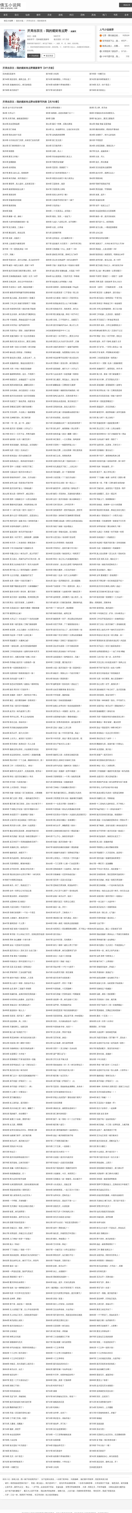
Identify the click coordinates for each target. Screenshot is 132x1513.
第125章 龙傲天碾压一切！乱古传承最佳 (19, 336)
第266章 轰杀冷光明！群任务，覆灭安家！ (20, 592)
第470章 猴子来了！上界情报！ (102, 961)
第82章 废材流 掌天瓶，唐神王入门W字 (62, 254)
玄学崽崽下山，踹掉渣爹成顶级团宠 (111, 41)
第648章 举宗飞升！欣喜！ (100, 1288)
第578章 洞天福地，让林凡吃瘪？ (16, 1163)
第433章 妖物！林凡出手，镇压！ (59, 896)
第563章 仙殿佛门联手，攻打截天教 (17, 1135)
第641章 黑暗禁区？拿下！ (13, 1277)
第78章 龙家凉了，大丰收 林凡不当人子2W (106, 244)
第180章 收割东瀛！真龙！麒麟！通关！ (62, 434)
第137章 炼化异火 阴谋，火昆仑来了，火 (19, 358)
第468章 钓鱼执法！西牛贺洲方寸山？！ (19, 961)
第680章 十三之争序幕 (55, 1347)
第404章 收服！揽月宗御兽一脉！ (59, 842)
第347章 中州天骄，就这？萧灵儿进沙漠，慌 (64, 738)
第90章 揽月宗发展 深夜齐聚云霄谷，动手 (19, 271)
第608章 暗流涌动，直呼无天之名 (16, 1217)
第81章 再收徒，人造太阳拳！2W (102, 249)
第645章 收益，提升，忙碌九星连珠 (60, 1282)
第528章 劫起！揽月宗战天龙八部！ (60, 1070)
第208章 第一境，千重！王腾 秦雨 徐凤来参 (107, 483)
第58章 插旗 (7, 211)
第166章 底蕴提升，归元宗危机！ (102, 407)
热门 (104, 15)
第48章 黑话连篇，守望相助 (100, 189)
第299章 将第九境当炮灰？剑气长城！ (61, 651)
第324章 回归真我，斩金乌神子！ (102, 695)
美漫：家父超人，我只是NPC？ (44, 1483)
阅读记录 (126, 5)
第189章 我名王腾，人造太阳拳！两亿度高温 (64, 450)
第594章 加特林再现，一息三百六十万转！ (63, 1190)
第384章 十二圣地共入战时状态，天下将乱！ (107, 804)
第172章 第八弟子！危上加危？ (102, 418)
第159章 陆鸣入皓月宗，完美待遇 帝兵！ (62, 396)
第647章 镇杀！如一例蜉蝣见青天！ (17, 1288)
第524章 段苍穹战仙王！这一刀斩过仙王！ (20, 1065)
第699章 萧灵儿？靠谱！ (99, 1380)
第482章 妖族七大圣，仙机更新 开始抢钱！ (106, 983)
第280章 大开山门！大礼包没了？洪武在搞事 (21, 619)
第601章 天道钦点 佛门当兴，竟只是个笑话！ (107, 1201)
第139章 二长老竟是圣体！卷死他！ (103, 358)
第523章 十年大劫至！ (98, 1059)
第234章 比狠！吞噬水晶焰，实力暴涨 (61, 532)
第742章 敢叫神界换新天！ (100, 79)
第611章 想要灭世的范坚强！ (14, 1222)
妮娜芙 (73, 31)
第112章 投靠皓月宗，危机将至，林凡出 (62, 309)
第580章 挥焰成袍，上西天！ (101, 1163)
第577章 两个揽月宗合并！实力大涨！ (104, 1157)
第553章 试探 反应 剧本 (98, 1114)
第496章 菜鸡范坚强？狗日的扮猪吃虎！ (62, 1010)
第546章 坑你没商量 (54, 1103)
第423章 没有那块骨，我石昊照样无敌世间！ (107, 874)
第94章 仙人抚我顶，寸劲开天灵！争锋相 (62, 276)
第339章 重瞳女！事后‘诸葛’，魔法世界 (105, 722)
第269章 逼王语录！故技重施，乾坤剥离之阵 (21, 597)
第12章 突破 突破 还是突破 (100, 124)
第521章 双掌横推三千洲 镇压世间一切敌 (19, 1059)
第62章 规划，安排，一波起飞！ (59, 216)
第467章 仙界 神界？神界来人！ (102, 956)
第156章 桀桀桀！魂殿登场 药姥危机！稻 (62, 390)
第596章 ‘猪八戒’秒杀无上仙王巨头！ (17, 1195)
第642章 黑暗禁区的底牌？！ (57, 1277)
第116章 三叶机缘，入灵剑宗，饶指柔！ (105, 314)
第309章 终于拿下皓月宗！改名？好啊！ (105, 668)
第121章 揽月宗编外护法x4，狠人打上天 (62, 325)
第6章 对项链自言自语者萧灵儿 (102, 113)
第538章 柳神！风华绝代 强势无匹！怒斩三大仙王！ (109, 1086)
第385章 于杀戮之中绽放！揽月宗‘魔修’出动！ (21, 809)
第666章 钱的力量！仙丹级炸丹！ (102, 1320)
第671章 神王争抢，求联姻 (57, 1331)
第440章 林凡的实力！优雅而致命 (102, 907)
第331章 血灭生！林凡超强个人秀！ (17, 711)
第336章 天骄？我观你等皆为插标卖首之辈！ (107, 717)
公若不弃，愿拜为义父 (14, 1487)
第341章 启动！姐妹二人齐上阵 (58, 728)
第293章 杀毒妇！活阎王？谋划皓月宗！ (62, 641)
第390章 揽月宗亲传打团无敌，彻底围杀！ (106, 815)
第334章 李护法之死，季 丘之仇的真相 (18, 717)
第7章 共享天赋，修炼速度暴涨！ (16, 118)
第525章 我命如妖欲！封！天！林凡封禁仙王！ (65, 1065)
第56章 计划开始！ (53, 205)
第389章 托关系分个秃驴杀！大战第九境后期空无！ (66, 815)
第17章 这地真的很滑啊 (55, 135)
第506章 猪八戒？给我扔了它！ (15, 1032)
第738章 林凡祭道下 (11, 90)
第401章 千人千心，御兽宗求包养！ (60, 836)
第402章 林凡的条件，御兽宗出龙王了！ (105, 836)
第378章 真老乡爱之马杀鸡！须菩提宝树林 (106, 793)
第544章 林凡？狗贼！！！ (100, 1097)
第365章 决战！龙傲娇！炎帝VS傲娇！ (61, 771)
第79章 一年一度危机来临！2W (15, 249)
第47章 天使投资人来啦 (55, 189)
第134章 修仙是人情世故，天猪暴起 (17, 352)
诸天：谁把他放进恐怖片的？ (17, 1483)
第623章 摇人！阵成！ (12, 1244)
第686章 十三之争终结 (55, 1358)
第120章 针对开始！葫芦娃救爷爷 (16, 325)
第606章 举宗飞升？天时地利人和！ (60, 1212)
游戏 (60, 15)
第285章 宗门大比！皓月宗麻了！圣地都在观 (107, 624)
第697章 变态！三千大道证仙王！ (16, 1380)
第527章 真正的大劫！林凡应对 (15, 1070)
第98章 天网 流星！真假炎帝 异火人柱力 (105, 282)
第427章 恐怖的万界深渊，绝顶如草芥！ (62, 885)
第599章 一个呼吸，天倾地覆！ (15, 1201)
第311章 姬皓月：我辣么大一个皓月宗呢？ (63, 673)
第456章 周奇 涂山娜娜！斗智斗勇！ (17, 940)
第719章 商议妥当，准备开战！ (58, 1418)
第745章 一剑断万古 (97, 74)
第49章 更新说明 (9, 195)
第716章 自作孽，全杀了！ (57, 1413)
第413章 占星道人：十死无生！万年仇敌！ (63, 858)
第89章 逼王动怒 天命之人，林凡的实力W (106, 265)
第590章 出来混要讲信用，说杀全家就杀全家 (21, 1184)
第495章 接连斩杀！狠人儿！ (14, 1010)
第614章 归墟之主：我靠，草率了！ (17, 1228)
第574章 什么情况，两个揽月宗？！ (103, 1152)
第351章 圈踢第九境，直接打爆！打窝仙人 (106, 744)
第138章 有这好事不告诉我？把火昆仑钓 (62, 358)
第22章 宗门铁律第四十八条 (14, 146)
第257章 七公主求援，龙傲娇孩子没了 (18, 575)
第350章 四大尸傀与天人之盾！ (58, 744)
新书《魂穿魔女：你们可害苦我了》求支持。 (64, 1288)
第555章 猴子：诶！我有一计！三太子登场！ (64, 1119)
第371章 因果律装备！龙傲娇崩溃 (59, 782)
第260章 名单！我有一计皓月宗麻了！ (18, 581)
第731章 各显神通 (53, 1440)
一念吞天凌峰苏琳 (85, 1483)
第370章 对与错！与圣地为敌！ (15, 782)
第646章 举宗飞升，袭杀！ (100, 1282)
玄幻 (16, 15)
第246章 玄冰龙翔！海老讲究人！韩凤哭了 (63, 554)
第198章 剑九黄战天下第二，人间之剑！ (62, 466)
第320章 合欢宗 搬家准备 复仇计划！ (61, 689)
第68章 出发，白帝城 (54, 227)
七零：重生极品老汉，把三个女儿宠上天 (111, 35)
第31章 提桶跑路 (9, 162)
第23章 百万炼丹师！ (54, 146)
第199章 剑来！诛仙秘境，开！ (102, 466)
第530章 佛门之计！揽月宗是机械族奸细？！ (21, 1076)
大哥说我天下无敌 (102, 1483)
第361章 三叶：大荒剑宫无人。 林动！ (18, 766)
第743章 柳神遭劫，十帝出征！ (58, 79)
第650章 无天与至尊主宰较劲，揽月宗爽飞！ (64, 1293)
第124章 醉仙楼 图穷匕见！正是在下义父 (105, 331)
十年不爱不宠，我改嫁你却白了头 (111, 56)
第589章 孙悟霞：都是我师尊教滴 (102, 1179)
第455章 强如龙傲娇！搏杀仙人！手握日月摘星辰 (109, 934)
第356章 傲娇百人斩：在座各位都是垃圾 (62, 755)
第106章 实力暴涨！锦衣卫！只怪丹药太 (62, 298)
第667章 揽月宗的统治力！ (13, 1326)
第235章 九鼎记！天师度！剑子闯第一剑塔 (106, 532)
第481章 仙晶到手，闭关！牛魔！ (59, 983)
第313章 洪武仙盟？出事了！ (14, 679)
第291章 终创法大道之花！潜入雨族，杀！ (106, 635)
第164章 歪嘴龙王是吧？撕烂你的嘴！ (18, 407)
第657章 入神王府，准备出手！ (102, 1304)
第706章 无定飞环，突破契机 (14, 1396)
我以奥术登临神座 (48, 1491)
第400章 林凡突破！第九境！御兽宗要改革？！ (22, 836)
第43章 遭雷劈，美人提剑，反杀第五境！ (19, 184)
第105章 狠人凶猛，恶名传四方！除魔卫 (19, 298)
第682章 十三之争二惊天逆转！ (15, 1353)
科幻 (71, 15)
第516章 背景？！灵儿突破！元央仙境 (61, 1048)
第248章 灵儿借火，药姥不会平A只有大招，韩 (21, 559)
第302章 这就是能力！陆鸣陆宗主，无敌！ (63, 657)
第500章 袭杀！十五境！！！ (101, 1016)
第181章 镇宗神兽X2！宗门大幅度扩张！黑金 (107, 434)
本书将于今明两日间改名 (13, 880)
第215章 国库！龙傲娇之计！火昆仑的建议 (20, 499)
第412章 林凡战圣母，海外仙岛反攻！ (18, 858)
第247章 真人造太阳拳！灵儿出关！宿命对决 (107, 554)
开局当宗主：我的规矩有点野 (47, 31)
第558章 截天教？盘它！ (56, 1125)
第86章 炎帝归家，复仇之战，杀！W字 (105, 260)
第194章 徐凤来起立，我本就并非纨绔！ (19, 461)
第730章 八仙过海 (10, 1440)
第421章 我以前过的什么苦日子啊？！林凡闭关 (22, 874)
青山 (27, 1487)
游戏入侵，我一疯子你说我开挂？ (25, 1479)
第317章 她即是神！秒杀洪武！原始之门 (62, 684)
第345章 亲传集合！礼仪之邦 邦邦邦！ (105, 733)
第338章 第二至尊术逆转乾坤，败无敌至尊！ (64, 722)
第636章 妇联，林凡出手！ (57, 1266)
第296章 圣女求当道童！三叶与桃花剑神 (62, 646)
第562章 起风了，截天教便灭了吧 (102, 1130)
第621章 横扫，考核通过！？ (57, 1239)
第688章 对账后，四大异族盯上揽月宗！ (19, 1364)
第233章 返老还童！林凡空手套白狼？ (18, 532)
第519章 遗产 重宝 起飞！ (56, 1054)
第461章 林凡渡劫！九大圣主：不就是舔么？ (107, 945)
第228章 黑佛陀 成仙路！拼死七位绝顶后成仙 (64, 521)
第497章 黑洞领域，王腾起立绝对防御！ (105, 1010)
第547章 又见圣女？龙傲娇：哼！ (102, 1103)
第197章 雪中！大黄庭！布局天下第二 (18, 466)
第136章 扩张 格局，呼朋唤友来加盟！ (105, 352)
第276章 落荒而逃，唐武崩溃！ (102, 608)
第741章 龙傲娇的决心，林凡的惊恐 (17, 85)
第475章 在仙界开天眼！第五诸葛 (59, 972)
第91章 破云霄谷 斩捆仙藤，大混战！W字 (63, 271)
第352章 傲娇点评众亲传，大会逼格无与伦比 (21, 749)
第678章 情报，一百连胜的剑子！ (102, 1342)
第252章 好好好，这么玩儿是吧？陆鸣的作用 (64, 564)
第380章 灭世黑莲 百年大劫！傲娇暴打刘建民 (64, 798)
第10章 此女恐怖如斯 (11, 124)
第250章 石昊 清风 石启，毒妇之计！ (104, 559)
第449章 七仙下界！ (97, 923)
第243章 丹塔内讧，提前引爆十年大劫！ (62, 548)
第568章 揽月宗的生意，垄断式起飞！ (104, 1141)
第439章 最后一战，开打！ (57, 907)
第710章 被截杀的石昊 (55, 1402)
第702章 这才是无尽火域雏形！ (102, 1386)
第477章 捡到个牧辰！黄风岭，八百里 (18, 978)
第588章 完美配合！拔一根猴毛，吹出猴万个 (64, 1179)
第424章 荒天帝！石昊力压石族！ (59, 880)
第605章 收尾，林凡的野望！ (14, 1212)
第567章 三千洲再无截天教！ (57, 1141)
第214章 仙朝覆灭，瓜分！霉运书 (102, 494)
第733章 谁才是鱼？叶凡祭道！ (15, 1445)
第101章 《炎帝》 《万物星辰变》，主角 (105, 287)
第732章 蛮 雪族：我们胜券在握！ (103, 1440)
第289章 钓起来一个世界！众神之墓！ (18, 635)
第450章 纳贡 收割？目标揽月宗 (15, 929)
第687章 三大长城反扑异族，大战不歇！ (105, 1358)
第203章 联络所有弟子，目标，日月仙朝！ (20, 477)
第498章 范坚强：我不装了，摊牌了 (17, 1016)
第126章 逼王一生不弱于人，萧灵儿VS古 (62, 336)
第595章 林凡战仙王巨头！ (100, 1190)
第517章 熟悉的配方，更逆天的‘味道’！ (105, 1048)
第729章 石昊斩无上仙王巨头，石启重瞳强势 (107, 1434)
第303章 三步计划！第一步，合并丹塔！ (105, 657)
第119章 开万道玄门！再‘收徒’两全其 (104, 320)
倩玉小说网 (8, 21)
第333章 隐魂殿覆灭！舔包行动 (102, 711)
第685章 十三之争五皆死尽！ (14, 1358)
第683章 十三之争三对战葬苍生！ (59, 1353)
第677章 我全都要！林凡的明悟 (58, 1342)
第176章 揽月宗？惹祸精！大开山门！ (18, 428)
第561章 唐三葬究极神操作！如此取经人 (62, 1130)
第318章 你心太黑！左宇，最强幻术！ (104, 684)
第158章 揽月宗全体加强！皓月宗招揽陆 (19, 396)
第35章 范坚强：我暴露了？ (57, 167)
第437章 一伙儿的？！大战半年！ (102, 902)
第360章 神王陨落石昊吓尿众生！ (102, 760)
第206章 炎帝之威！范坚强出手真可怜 (18, 483)
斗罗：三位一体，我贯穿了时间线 (18, 1495)
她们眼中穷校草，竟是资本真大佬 (94, 1479)
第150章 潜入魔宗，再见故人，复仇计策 (62, 379)
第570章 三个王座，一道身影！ (58, 1146)
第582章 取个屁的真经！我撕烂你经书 (61, 1168)
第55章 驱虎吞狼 (9, 205)
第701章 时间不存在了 (55, 1386)
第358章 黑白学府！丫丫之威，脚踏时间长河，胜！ (23, 760)
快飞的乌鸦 (125, 51)
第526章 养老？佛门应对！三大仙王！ (104, 1065)
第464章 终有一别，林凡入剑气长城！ (104, 950)
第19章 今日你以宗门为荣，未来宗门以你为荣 (21, 140)
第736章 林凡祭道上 (97, 90)
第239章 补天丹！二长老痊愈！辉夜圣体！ (20, 543)
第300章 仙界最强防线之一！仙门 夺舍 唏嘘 (107, 651)
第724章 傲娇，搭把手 (12, 1429)
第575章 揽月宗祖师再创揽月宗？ (16, 1157)
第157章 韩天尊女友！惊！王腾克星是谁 (105, 390)
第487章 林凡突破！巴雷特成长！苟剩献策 (63, 994)
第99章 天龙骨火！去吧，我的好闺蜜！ (18, 287)
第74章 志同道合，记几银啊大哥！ (60, 238)
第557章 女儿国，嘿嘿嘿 (12, 1125)
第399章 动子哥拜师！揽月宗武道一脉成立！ (107, 831)
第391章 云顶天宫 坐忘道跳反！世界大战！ (20, 820)
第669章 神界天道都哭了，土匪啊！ (103, 1326)
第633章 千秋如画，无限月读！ (58, 1260)
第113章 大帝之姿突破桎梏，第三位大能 (105, 309)
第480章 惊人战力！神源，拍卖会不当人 (19, 983)
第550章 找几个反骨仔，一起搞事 (102, 1108)
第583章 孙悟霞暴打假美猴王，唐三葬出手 (106, 1168)
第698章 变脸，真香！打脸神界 (58, 1380)
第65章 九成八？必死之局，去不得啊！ (61, 222)
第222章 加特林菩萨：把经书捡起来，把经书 (64, 510)
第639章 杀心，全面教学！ (57, 1271)
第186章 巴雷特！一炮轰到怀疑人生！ (61, 445)
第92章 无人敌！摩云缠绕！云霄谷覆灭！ (106, 271)
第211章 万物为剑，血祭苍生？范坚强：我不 (107, 488)
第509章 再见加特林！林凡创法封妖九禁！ (20, 1038)
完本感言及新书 (42, 39)
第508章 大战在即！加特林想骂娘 (102, 1032)
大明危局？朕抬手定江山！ (111, 51)
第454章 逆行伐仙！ (54, 934)
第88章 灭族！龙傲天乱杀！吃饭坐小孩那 (62, 265)
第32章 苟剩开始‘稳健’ (55, 162)
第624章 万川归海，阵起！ (57, 1244)
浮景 (127, 56)
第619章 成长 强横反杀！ (99, 1233)
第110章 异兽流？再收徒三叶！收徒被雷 (105, 303)
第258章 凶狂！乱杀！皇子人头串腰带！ (62, 575)
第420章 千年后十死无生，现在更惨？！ (105, 869)
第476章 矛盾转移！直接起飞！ (102, 972)
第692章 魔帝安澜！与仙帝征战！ (59, 1369)
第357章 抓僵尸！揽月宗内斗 (101, 755)
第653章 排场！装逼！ (55, 1299)
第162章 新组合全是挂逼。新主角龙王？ (62, 401)
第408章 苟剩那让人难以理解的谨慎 (103, 847)
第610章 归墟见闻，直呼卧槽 (101, 1217)
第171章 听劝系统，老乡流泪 (57, 418)
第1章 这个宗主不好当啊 (12, 108)
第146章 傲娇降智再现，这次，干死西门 (19, 374)
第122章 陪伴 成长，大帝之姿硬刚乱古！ (105, 325)
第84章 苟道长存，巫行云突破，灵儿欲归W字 (21, 260)
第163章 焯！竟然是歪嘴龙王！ (102, 401)
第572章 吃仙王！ (10, 1152)
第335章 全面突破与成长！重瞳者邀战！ (62, 717)
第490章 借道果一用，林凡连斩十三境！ (62, 999)
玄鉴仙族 (59, 1487)
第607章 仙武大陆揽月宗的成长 (102, 1212)
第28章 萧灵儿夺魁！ (11, 157)
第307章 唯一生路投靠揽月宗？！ (16, 668)
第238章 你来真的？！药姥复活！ (102, 537)
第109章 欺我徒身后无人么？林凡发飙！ (62, 303)
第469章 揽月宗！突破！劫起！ (58, 961)
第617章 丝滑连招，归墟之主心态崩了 (18, 1233)
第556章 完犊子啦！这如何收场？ (102, 1119)
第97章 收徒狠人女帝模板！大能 (59, 282)
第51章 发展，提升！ (97, 195)
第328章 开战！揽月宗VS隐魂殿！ (16, 706)
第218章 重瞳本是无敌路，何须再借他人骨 (20, 505)
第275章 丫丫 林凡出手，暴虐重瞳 (60, 608)
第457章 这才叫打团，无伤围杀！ (59, 940)
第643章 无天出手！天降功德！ (102, 1277)
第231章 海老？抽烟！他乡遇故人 (59, 526)
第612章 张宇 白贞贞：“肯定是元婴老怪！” (63, 1222)
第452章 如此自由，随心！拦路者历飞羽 (105, 929)
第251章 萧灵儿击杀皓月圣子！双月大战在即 (21, 564)
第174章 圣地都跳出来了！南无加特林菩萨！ (64, 423)
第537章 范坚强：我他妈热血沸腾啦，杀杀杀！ (65, 1086)
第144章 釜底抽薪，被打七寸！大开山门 (62, 369)
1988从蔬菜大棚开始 (117, 1487)
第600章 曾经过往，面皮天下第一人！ (61, 1201)
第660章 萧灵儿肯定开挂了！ (101, 1309)
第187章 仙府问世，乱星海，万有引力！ (105, 445)
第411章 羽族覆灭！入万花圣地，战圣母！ (106, 853)
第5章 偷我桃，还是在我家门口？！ (60, 113)
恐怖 (82, 15)
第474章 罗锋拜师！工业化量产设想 (17, 972)
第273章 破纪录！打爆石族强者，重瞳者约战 (64, 602)
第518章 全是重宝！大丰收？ (14, 1054)
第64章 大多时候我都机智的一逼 (16, 222)
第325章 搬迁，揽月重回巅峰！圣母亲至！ (20, 700)
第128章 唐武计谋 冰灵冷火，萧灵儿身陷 (19, 341)
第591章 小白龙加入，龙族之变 (58, 1184)
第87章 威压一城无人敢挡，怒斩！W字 (18, 265)
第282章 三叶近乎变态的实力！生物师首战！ (107, 619)
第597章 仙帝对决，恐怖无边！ (58, 1195)
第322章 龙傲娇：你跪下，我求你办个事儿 (20, 695)
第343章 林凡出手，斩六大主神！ (16, 733)
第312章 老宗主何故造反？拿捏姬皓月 (104, 673)
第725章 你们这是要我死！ (57, 1429)
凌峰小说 (61, 1491)
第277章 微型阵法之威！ (12, 613)
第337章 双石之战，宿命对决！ (15, 722)
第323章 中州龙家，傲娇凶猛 (57, 695)
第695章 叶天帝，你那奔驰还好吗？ (60, 1375)
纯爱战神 (126, 35)
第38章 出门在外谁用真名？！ (58, 173)
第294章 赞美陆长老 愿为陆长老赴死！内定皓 (107, 641)
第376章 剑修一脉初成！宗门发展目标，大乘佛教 (22, 793)
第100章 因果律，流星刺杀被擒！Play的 (62, 287)
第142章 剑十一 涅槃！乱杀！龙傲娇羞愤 (105, 363)
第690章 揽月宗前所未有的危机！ (102, 1364)
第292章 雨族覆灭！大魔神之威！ (16, 641)
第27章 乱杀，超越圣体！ (99, 151)
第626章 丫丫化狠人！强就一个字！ (17, 1250)
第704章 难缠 (51, 1391)
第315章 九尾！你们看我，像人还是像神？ (106, 679)
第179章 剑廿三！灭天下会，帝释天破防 (19, 434)
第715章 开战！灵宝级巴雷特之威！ (17, 1413)
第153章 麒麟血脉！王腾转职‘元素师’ (61, 385)
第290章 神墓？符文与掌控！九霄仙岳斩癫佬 (64, 635)
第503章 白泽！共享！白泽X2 (101, 1021)
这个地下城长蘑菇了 (13, 1491)
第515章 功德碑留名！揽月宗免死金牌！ (19, 1048)
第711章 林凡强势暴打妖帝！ (101, 1402)
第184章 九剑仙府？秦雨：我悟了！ (103, 439)
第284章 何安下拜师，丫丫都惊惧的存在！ (63, 624)
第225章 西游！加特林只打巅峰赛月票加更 (63, 515)
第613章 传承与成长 (97, 1222)
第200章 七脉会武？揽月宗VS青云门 (17, 472)
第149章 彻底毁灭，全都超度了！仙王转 (19, 379)
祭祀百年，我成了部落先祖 (104, 1491)
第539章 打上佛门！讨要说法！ (15, 1092)
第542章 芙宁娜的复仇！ (12, 1097)
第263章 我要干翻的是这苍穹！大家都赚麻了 (21, 586)
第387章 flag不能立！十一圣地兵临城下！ (106, 809)
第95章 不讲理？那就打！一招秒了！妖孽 (106, 276)
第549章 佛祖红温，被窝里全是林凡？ (61, 1108)
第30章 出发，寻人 (97, 157)
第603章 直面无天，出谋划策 (57, 1206)
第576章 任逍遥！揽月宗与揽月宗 (59, 1157)
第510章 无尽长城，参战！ (57, 1038)
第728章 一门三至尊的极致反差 (58, 1434)
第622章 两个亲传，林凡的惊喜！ (102, 1239)
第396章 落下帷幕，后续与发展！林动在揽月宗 (108, 825)
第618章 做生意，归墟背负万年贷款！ (61, 1233)
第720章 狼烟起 (95, 1418)
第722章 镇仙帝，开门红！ (57, 1424)
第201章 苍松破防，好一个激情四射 (60, 472)
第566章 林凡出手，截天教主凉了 (16, 1141)
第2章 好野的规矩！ (54, 108)
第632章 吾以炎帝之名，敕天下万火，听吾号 (21, 1260)
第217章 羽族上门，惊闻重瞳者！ (102, 499)
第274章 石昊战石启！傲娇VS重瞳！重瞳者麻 (21, 608)
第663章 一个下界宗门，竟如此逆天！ (104, 1315)
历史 (49, 15)
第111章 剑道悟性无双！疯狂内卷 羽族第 (19, 309)
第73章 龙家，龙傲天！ (12, 238)
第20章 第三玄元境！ (54, 140)
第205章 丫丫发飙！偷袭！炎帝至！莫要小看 (107, 477)
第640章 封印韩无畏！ (98, 1271)
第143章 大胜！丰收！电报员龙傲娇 (17, 369)
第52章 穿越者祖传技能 (12, 200)
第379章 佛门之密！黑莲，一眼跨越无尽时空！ (22, 798)
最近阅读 (49, 56)
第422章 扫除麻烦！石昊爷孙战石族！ (61, 874)
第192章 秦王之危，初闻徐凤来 (58, 456)
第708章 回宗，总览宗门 (99, 1396)
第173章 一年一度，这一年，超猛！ (17, 423)
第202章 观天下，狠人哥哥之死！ (102, 472)
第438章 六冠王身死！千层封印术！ (17, 907)
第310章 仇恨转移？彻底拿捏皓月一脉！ (19, 673)
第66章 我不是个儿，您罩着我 (101, 222)
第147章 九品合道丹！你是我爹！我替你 (62, 374)
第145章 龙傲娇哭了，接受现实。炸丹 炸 (105, 369)
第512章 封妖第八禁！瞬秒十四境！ (17, 1043)
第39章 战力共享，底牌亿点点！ (102, 173)
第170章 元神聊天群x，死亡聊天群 (17, 418)
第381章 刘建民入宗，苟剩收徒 (102, 798)
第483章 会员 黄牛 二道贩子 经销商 (17, 989)
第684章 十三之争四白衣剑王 (101, 1353)
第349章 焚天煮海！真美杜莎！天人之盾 (19, 744)
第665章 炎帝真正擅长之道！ (57, 1320)
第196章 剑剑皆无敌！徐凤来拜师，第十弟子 (107, 461)
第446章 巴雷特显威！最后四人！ (102, 918)
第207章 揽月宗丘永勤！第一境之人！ (61, 483)
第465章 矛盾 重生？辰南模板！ (15, 956)
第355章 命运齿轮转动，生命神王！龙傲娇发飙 (22, 755)
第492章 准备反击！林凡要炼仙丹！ (17, 1005)
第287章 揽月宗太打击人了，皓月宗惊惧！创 (64, 630)
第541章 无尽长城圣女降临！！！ (102, 1092)
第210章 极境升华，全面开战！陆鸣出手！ (63, 488)
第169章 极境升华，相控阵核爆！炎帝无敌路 (107, 412)
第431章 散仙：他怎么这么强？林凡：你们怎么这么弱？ (109, 891)
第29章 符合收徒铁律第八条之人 (59, 157)
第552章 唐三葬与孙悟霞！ (57, 1114)
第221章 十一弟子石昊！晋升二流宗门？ (19, 510)
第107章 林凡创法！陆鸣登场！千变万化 (105, 298)
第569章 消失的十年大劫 (12, 1146)
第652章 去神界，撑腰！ (12, 1299)
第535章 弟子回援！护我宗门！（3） (104, 1081)
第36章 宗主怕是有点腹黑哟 (100, 167)
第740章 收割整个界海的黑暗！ (58, 85)
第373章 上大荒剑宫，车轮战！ (15, 787)
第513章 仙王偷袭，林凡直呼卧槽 (59, 1043)
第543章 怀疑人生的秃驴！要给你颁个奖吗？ (64, 1097)
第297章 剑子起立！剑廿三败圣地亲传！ (105, 646)
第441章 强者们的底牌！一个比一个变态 (19, 912)
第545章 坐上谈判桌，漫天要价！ (16, 1103)
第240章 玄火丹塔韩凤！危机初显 (59, 543)
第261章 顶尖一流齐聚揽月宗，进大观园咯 (63, 581)
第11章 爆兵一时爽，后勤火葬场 (59, 124)
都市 (38, 15)
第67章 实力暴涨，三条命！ (14, 227)
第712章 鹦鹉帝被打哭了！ (13, 1407)
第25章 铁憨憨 (8, 151)
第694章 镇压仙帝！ (11, 1375)
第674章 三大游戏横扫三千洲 (57, 1337)
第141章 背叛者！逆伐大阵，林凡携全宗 (62, 363)
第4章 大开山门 (9, 113)
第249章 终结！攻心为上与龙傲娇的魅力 (62, 559)
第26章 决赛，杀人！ (54, 151)
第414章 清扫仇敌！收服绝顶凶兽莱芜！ (105, 858)
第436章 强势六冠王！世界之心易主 (60, 902)
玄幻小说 (19, 21)
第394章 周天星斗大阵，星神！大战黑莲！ (20, 825)
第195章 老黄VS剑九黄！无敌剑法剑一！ (62, 461)
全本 (126, 15)
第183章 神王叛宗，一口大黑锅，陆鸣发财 (63, 439)
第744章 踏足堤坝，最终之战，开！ (17, 79)
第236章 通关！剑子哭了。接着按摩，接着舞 (21, 537)
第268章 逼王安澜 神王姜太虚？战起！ (105, 592)
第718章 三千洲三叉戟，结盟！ (15, 1418)
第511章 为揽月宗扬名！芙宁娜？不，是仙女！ (108, 1038)
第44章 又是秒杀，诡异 (55, 184)
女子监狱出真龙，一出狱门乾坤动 (54, 1479)
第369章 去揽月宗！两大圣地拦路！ (103, 776)
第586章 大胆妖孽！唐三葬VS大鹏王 (104, 1173)
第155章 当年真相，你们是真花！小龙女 (19, 390)
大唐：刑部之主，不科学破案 (94, 1487)
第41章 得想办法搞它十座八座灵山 (60, 178)
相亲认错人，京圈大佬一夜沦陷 (111, 46)
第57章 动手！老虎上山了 (99, 205)
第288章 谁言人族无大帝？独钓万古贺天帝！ (107, 630)
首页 (5, 15)
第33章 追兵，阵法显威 (98, 162)
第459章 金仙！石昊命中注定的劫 (16, 945)
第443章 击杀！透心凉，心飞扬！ (102, 912)
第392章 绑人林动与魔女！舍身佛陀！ (61, 820)
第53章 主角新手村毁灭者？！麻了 (60, 200)
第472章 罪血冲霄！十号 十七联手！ (60, 967)
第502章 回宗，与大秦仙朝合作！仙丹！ (62, 1021)
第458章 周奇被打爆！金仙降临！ (102, 940)
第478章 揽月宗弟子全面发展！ (58, 978)
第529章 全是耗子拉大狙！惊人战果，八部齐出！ (109, 1070)
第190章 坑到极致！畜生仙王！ (102, 450)
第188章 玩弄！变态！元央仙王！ (16, 450)
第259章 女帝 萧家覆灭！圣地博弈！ (104, 575)
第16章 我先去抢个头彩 (12, 135)
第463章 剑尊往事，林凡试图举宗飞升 (61, 950)
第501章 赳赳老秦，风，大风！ (15, 1021)
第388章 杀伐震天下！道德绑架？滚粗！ (19, 815)
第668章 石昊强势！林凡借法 (57, 1326)
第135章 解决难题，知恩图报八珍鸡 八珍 (62, 352)
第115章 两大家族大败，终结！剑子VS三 (62, 314)
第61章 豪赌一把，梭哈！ (13, 216)
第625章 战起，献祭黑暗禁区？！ (102, 1244)
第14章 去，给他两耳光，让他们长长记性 (62, 129)
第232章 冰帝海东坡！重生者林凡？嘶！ (105, 526)
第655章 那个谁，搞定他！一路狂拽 (17, 1304)
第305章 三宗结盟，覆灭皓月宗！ (59, 662)
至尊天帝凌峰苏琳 (73, 1487)
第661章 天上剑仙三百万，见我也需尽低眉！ (21, 1315)
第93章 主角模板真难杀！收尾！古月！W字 (20, 276)
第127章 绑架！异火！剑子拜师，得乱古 (105, 336)
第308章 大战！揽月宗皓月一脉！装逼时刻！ (64, 668)
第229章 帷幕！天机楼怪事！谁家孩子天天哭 (107, 521)
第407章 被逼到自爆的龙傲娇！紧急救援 (62, 847)
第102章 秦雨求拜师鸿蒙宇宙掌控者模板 (19, 292)
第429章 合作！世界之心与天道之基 (17, 891)
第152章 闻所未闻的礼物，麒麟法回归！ (19, 385)
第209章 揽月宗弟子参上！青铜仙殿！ (18, 488)
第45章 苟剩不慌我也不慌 (99, 184)
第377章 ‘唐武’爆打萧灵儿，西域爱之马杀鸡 (63, 793)
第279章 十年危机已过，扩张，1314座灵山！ (107, 613)
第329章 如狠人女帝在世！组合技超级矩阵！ (64, 706)
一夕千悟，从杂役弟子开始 (42, 1487)
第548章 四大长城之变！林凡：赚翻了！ (19, 1108)
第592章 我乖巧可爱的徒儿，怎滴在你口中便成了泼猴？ (109, 1184)
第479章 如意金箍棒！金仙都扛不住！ (104, 978)
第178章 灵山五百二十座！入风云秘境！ (105, 428)
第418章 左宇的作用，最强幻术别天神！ (19, 869)
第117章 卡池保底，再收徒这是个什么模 (19, 320)
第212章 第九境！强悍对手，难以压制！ (19, 494)
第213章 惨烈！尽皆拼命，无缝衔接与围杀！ (64, 494)
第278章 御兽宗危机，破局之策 (58, 613)
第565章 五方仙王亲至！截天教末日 (103, 1135)
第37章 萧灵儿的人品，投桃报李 (16, 173)
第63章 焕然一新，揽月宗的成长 (102, 216)
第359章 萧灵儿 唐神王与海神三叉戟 (60, 760)
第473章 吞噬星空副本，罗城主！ (102, 967)
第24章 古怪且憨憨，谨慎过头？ (102, 146)
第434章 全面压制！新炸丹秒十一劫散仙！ (106, 896)
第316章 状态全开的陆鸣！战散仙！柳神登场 (21, 684)
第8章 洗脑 (50, 118)
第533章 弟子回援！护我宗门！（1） (17, 1081)
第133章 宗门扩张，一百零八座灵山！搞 (105, 347)
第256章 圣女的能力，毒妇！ (101, 570)
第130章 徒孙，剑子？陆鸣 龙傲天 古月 (105, 341)
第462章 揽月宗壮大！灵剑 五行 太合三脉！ (20, 950)
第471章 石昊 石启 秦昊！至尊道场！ (17, 967)
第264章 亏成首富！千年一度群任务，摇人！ (64, 586)
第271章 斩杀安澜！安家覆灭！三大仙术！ (106, 597)
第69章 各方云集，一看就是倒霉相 (103, 227)
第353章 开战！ (52, 749)
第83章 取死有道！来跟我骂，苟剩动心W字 (106, 254)
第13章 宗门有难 (9, 129)
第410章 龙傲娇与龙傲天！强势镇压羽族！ (63, 853)
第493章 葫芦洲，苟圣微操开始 (58, 1005)
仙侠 (27, 15)
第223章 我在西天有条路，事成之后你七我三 (107, 510)
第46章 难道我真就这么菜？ (14, 189)
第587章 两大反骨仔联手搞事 (14, 1179)
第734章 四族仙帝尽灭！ (56, 1445)
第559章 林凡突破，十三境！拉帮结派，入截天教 (109, 1125)
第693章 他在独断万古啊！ (100, 1369)
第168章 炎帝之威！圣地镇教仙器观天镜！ (63, 412)
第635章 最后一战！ (11, 1266)
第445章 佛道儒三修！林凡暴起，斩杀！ (62, 918)
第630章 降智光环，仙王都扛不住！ (60, 1255)
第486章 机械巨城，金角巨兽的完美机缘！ (20, 994)
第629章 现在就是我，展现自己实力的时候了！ (22, 1255)
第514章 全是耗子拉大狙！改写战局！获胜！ (107, 1043)
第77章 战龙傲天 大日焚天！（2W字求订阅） (64, 244)
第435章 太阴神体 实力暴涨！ (15, 902)
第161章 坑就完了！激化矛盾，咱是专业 (19, 401)
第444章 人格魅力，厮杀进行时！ (16, 918)
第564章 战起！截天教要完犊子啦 (59, 1135)
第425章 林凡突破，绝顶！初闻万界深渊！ (106, 880)
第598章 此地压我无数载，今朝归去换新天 (106, 1195)
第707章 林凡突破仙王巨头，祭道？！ (61, 1396)
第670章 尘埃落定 (10, 1331)
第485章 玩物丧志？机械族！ (101, 989)
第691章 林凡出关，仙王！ (13, 1369)
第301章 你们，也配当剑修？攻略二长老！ (20, 657)
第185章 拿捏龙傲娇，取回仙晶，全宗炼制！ (21, 445)
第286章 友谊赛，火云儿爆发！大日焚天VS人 (21, 630)
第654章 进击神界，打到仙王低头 (102, 1299)
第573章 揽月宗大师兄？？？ (57, 1152)
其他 (93, 15)
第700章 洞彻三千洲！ (12, 1386)
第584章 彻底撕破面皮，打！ (14, 1173)
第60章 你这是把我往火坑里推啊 (102, 211)
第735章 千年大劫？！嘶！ (100, 1445)
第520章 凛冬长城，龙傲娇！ (101, 1054)
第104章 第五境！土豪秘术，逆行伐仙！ (105, 292)
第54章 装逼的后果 (97, 200)
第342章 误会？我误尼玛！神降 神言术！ (105, 728)
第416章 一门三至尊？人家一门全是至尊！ (63, 863)
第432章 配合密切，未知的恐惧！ (16, 896)
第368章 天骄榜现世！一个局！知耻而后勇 (63, 776)
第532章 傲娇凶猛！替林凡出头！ (102, 1076)
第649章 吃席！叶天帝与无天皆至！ (17, 1293)
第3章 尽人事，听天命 (98, 108)
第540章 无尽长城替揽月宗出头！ (59, 1092)
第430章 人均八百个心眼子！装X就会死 (62, 891)
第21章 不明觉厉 (96, 140)
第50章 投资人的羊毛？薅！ (57, 195)
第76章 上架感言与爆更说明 (14, 244)
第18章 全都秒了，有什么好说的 (102, 135)
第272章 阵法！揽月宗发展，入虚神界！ (19, 602)
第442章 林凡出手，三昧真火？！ (59, 912)
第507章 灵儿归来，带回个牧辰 (58, 1032)
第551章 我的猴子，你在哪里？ (15, 1114)
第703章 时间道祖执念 (12, 1391)
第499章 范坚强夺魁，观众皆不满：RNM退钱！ (65, 1016)
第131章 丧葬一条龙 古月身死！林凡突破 (19, 347)
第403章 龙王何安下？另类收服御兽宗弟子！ (21, 842)
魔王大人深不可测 (31, 1491)
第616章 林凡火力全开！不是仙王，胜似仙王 (107, 1228)
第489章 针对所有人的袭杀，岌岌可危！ (19, 999)
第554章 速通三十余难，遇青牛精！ (17, 1119)
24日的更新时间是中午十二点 (58, 331)
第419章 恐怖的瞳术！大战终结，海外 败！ (63, 869)
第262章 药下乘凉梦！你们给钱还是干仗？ (106, 581)
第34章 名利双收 (9, 167)
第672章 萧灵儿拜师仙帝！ (100, 1331)
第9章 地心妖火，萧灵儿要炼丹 (102, 118)
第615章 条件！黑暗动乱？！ (57, 1228)
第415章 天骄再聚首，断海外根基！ (17, 863)
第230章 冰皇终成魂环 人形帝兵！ (16, 526)
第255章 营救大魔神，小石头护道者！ (61, 570)
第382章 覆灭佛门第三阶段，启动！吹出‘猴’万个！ (23, 804)
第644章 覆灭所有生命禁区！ (14, 1282)
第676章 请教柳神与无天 (12, 1342)
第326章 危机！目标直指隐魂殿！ (59, 700)
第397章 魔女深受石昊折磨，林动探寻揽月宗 (21, 831)
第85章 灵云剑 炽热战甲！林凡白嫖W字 (62, 260)
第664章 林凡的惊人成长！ (13, 1320)
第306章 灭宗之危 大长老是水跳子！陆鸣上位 (107, 662)
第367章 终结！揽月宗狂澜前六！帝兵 (18, 776)
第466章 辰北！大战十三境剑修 (58, 956)
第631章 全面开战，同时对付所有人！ (104, 1255)
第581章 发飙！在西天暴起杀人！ (16, 1168)
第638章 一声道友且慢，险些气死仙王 (18, 1271)
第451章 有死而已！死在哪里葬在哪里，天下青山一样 (66, 929)
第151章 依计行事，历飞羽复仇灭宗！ (104, 379)
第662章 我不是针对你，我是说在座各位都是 (64, 1315)
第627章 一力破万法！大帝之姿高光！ (61, 1250)
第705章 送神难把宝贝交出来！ (102, 1391)
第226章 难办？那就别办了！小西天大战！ (106, 515)
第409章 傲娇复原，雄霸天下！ (15, 853)
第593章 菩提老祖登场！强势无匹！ (17, 1190)
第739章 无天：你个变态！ (100, 85)
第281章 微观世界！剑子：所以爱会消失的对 (64, 619)
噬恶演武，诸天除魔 (120, 1483)
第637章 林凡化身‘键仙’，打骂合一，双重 (106, 1266)
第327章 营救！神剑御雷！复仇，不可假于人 (107, 700)
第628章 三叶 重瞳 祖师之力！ (101, 1250)
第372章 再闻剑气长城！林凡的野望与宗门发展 (108, 782)
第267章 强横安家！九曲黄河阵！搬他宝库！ (64, 592)
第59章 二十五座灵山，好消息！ (59, 211)
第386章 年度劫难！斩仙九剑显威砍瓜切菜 (63, 809)
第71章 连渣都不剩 (53, 233)
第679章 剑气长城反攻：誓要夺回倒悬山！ (20, 1347)
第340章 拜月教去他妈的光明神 (15, 728)
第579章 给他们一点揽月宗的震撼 (59, 1163)
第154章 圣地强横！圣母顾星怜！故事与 (105, 385)
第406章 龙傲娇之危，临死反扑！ (16, 847)
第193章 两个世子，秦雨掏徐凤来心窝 (104, 456)
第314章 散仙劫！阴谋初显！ (57, 679)
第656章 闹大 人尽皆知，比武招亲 (60, 1304)
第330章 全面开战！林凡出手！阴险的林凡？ (107, 706)
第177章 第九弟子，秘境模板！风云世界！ (63, 428)
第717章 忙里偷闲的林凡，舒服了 (102, 1413)
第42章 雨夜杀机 (96, 178)
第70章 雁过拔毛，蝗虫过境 (14, 233)
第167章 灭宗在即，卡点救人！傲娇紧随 (19, 412)
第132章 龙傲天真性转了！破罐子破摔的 (62, 347)
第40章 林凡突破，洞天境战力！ (16, 178)
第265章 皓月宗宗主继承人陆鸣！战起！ (105, 586)
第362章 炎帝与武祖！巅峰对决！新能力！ (63, 766)
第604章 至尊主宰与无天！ (100, 1206)
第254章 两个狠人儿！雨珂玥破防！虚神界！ (21, 570)
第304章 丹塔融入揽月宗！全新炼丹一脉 (19, 662)
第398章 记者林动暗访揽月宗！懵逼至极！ (63, 831)
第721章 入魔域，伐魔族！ (13, 1424)
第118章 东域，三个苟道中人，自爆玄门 (62, 320)
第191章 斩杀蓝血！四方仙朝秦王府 (17, 456)
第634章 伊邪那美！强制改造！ (102, 1260)
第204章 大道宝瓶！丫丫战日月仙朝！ (61, 477)
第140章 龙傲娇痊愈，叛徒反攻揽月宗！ (19, 363)
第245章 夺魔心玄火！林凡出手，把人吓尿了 (21, 554)
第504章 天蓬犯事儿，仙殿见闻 (15, 1027)
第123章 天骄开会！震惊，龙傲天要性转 (19, 331)
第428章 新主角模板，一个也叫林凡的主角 (106, 885)
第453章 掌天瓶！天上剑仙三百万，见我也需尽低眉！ (23, 934)
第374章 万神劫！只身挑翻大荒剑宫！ (61, 787)
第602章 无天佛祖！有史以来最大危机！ (19, 1206)
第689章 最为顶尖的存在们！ (57, 1364)
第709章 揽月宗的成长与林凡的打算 (17, 1402)
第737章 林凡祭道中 (54, 90)
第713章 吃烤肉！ (53, 1407)
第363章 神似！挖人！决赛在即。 (102, 766)
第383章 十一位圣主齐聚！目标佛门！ (61, 804)
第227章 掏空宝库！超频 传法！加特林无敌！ (21, 521)
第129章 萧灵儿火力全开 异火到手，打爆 (62, 341)
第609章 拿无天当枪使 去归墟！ (59, 1217)
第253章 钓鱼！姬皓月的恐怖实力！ (103, 564)
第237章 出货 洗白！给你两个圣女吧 (60, 537)
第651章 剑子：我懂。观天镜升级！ (103, 1293)
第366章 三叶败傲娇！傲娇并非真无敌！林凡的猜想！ (109, 771)
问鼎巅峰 (74, 1479)
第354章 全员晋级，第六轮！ (101, 749)
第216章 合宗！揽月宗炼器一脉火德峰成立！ (64, 499)
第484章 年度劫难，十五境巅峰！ (59, 989)
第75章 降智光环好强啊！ (99, 238)
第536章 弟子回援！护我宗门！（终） (18, 1086)
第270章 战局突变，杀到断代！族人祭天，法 (64, 597)
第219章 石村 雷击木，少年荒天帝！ (60, 505)
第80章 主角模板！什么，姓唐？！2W (61, 249)
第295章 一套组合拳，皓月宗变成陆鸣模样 (20, 646)
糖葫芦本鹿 (125, 41)
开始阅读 (35, 56)
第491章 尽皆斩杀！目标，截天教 (102, 999)
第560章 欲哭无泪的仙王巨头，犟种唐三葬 (20, 1130)
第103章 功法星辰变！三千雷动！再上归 (62, 292)
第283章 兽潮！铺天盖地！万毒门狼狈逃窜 (20, 624)
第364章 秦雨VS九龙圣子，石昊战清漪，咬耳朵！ (23, 771)
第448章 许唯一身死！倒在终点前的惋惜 (62, 923)
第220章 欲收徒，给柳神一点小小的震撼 (105, 505)
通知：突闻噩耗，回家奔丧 (100, 602)
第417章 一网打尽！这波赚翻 (101, 863)
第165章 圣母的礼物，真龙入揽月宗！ (61, 407)
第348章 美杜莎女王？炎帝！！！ (102, 738)
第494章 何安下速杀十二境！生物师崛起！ (106, 1005)
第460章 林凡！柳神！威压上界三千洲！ (62, 945)
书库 (115, 15)
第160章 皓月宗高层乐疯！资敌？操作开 (105, 396)
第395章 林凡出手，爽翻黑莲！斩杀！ (61, 825)
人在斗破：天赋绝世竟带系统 (79, 1491)
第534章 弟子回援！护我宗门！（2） (61, 1081)
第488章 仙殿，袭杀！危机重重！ (102, 994)
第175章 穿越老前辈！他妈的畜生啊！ (104, 423)
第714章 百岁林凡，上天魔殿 (101, 1407)
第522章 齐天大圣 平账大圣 (57, 1059)
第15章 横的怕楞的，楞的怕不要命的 (104, 129)
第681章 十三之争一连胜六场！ (102, 1347)
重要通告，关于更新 (97, 1027)
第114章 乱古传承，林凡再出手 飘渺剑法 (19, 314)
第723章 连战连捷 (96, 1424)
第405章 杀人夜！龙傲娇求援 (101, 842)
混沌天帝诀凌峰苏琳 (67, 1483)
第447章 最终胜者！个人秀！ (14, 923)
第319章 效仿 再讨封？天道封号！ (16, 689)
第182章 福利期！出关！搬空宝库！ (17, 439)
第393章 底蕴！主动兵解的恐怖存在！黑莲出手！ (109, 820)
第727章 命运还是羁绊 (12, 1434)
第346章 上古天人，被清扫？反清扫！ (18, 738)
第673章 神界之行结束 (12, 1337)
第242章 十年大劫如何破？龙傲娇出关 (18, 548)
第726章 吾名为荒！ (97, 1429)
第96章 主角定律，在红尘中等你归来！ (18, 282)
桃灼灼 (126, 46)
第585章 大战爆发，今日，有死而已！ (61, 1173)
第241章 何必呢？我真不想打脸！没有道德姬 (107, 543)
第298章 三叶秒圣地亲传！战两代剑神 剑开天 (21, 651)
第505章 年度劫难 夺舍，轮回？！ (60, 1027)
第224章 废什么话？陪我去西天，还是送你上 (21, 515)
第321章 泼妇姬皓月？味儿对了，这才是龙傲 (107, 689)
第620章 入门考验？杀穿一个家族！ (17, 1239)
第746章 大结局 (52, 74)
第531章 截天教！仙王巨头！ (57, 1076)
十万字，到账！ (9, 254)
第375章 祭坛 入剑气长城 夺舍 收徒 (103, 787)
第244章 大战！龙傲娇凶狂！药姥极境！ (105, 548)
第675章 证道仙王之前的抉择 (101, 1337)
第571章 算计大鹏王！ (98, 1146)
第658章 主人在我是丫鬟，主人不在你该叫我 (21, 1309)
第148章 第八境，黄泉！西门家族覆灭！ (105, 374)
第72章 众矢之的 (96, 233)
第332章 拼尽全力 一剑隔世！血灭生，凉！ (63, 711)
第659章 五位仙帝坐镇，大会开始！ (60, 1309)
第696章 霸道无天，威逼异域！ (102, 1375)
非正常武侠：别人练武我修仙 (46, 1495)
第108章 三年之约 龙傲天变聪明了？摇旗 (19, 303)
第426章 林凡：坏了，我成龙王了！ (17, 885)
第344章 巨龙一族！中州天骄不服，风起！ (63, 733)
